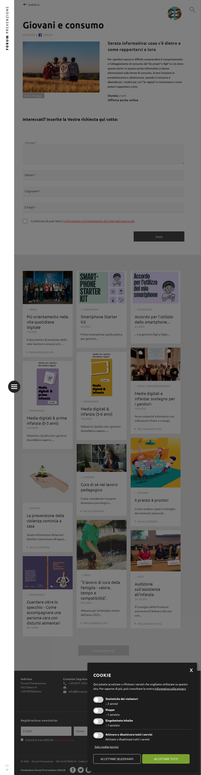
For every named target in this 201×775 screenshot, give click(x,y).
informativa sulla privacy (170, 688)
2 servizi (111, 703)
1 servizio (112, 714)
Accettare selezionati (117, 759)
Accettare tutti (166, 759)
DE (7, 765)
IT (7, 770)
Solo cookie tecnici (107, 746)
